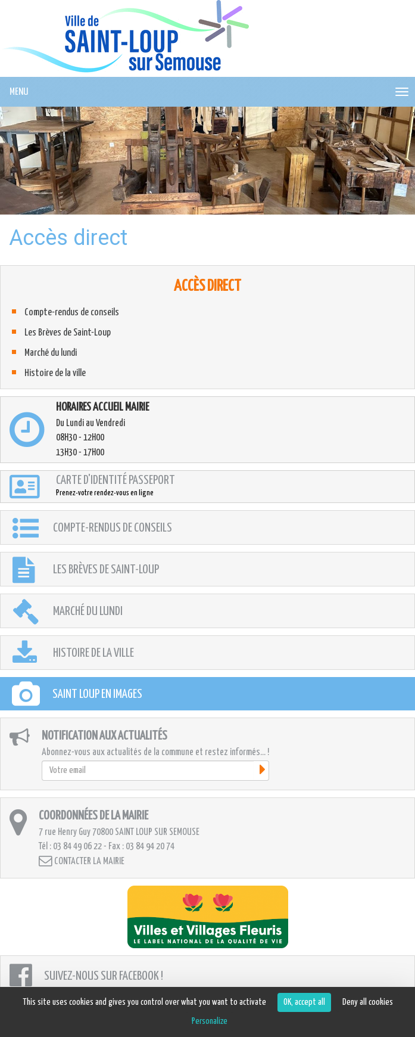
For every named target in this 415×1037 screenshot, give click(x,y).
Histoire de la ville (55, 373)
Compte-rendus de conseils (71, 313)
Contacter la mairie (81, 861)
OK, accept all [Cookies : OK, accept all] (304, 1002)
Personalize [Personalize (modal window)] (209, 1021)
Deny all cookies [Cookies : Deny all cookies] (367, 1002)
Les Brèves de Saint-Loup (67, 333)
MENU (19, 92)
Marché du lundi (50, 353)
